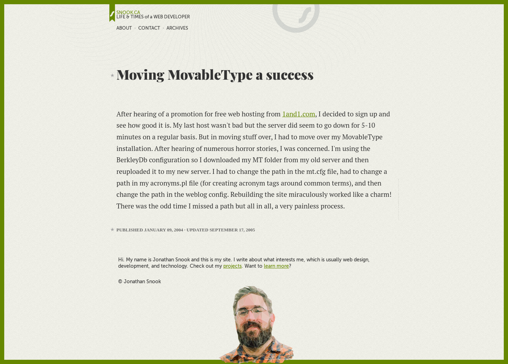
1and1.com (298, 113)
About (124, 28)
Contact (149, 28)
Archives (177, 28)
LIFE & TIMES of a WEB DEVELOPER (153, 17)
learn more (276, 266)
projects (232, 266)
